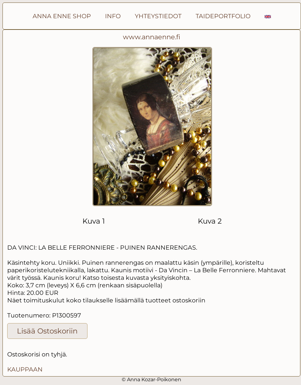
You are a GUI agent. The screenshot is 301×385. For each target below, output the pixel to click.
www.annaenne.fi (151, 37)
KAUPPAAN (25, 369)
